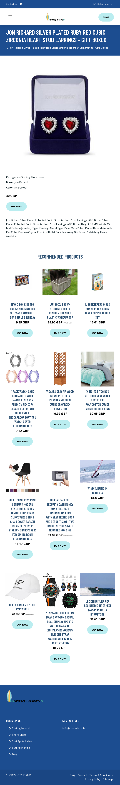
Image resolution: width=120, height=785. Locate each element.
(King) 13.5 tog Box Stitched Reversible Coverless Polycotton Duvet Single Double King (98, 400)
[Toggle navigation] (10, 17)
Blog (15, 754)
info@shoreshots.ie (103, 4)
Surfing (25, 177)
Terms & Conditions (101, 775)
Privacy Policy (93, 779)
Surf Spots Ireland (22, 741)
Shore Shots (19, 734)
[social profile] (21, 4)
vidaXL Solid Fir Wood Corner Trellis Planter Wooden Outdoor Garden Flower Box (60, 400)
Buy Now (16, 206)
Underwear (37, 177)
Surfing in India (21, 747)
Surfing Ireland (21, 728)
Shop (106, 17)
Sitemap (108, 779)
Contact (82, 775)
